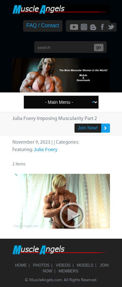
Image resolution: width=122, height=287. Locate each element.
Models (85, 265)
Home (21, 265)
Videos (63, 265)
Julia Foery (46, 149)
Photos (41, 265)
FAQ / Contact (42, 25)
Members (68, 271)
